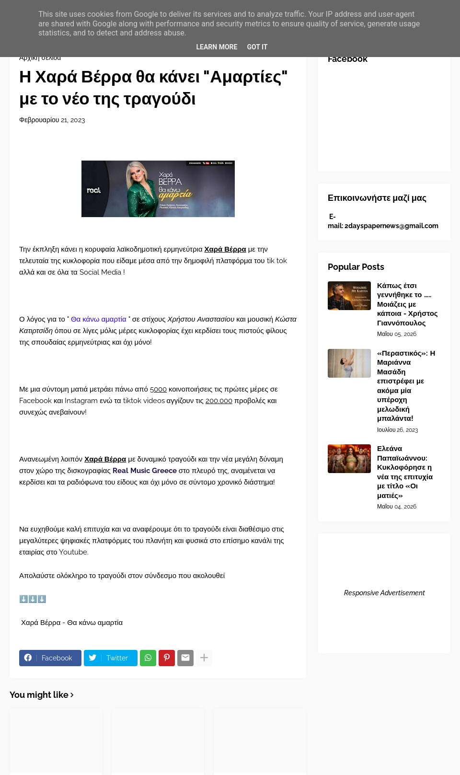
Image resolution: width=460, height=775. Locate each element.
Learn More (216, 47)
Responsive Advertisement (384, 593)
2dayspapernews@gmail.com (391, 226)
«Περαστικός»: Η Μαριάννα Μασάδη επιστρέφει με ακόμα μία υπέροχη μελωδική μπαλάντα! (406, 386)
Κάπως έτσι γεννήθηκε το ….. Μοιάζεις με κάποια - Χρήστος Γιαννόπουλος (407, 304)
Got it (257, 47)
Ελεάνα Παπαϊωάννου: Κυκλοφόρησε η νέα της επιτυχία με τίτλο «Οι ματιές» (405, 472)
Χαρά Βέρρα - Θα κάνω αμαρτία (71, 622)
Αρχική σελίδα (40, 57)
